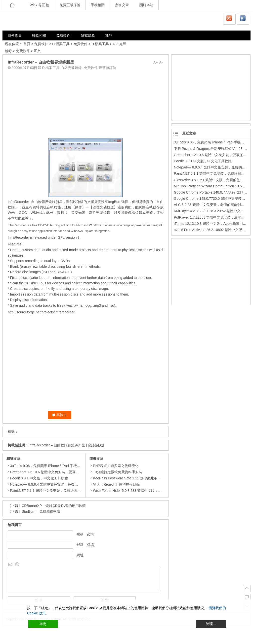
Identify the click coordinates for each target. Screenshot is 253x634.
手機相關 (98, 5)
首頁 (26, 44)
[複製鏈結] (96, 445)
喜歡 (59, 415)
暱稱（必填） (87, 534)
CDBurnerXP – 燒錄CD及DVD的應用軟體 (54, 506)
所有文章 (122, 5)
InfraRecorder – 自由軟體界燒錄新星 (57, 445)
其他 (108, 35)
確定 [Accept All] (43, 624)
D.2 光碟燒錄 (71, 68)
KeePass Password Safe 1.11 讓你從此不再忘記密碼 (132, 478)
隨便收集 (15, 35)
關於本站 (146, 5)
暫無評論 (109, 68)
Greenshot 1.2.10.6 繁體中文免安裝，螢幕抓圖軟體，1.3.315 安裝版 (63, 472)
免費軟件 (63, 35)
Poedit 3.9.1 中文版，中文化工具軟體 (39, 478)
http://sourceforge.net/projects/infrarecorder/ (41, 312)
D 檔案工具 (61, 44)
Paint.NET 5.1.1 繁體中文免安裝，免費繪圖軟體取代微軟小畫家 (59, 491)
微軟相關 (39, 35)
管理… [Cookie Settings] (211, 624)
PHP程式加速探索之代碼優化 (113, 466)
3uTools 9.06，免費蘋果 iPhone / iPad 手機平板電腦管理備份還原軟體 (64, 466)
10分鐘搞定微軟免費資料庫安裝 (115, 472)
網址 (80, 555)
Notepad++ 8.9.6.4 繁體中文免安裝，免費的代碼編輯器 (52, 484)
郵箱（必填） (87, 545)
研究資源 (88, 35)
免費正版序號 (69, 5)
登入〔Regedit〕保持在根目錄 (114, 484)
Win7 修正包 (39, 5)
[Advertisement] (85, 103)
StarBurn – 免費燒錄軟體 (41, 511)
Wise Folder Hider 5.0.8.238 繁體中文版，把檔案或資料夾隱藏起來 (142, 491)
